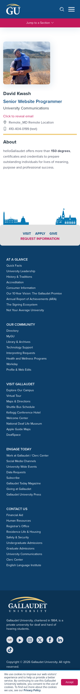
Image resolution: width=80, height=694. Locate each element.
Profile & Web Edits (18, 369)
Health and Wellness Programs (26, 358)
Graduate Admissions (20, 548)
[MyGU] (9, 639)
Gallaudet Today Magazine (23, 483)
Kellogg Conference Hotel (23, 412)
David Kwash (17, 93)
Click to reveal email (18, 116)
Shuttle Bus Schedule (20, 407)
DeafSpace (13, 435)
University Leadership (20, 271)
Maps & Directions (18, 401)
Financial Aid (14, 515)
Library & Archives (18, 342)
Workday (12, 364)
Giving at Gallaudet (18, 489)
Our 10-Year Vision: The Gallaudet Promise (34, 293)
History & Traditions (19, 277)
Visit (27, 233)
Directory (12, 330)
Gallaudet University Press (23, 494)
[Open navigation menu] (71, 9)
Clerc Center (14, 559)
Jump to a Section (40, 23)
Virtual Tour (13, 396)
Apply (40, 233)
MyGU (10, 336)
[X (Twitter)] (39, 639)
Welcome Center (17, 418)
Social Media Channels (21, 461)
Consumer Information (21, 288)
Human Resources (18, 520)
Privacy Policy (32, 690)
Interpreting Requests (20, 353)
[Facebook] (50, 639)
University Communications (26, 108)
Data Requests (16, 472)
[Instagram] (29, 639)
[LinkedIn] (60, 639)
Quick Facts (14, 265)
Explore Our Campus (20, 390)
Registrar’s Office (17, 526)
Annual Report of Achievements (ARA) (31, 299)
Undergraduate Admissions (24, 543)
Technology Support (19, 347)
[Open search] (64, 9)
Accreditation (15, 282)
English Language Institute (23, 565)
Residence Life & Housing (23, 532)
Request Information (40, 238)
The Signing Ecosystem (21, 304)
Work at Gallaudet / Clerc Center (27, 455)
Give (53, 233)
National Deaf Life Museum (24, 423)
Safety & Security (17, 537)
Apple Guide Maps (18, 429)
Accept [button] (69, 682)
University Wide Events (21, 466)
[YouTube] (19, 639)
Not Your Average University (25, 310)
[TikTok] (9, 649)
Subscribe (13, 478)
